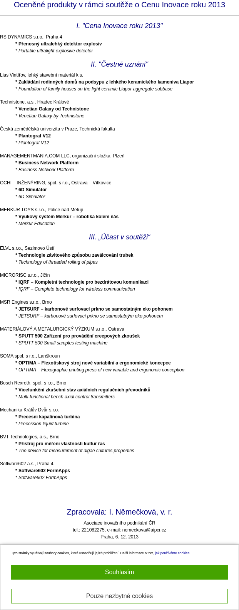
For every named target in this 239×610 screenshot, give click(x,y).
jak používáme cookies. (172, 553)
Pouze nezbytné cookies (119, 596)
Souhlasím (119, 572)
